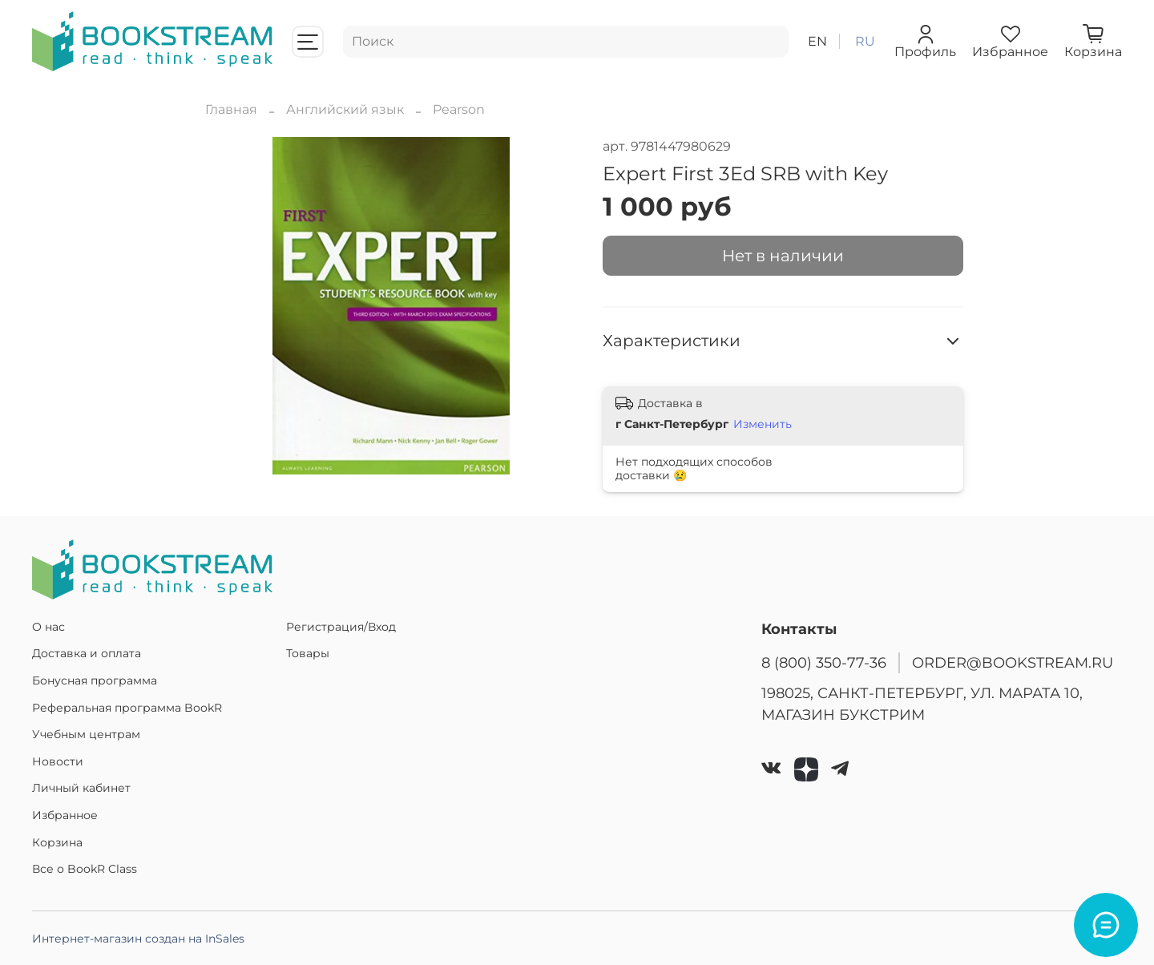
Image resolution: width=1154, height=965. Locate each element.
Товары (307, 653)
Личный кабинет (81, 788)
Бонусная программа (94, 680)
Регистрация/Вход (341, 627)
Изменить (762, 424)
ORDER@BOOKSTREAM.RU (1012, 662)
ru (865, 41)
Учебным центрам (86, 734)
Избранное (65, 815)
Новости (57, 761)
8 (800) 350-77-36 (823, 662)
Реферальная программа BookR (127, 708)
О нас (48, 627)
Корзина (57, 842)
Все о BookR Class (84, 869)
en (817, 41)
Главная (231, 109)
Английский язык (345, 109)
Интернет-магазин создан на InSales (138, 938)
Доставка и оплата (86, 653)
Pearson (459, 109)
